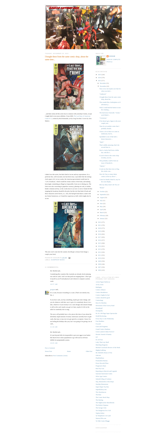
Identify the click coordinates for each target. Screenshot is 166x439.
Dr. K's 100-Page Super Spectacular (106, 313)
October (102, 191)
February (103, 215)
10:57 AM (54, 284)
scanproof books (58, 259)
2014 (99, 246)
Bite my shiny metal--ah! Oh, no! (109, 185)
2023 (99, 80)
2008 (99, 264)
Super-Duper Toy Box (102, 387)
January (102, 218)
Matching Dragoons (102, 345)
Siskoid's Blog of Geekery (103, 379)
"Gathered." (103, 94)
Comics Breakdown (102, 292)
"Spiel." (101, 142)
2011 (99, 255)
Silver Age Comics (101, 376)
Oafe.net (98, 355)
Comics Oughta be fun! (103, 295)
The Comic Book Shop (103, 397)
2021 (99, 225)
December (103, 83)
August (102, 197)
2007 (99, 267)
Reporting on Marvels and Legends (106, 371)
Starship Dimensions (102, 384)
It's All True (99, 340)
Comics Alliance (101, 290)
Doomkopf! (99, 308)
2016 (99, 240)
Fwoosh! (98, 324)
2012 (99, 252)
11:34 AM (53, 327)
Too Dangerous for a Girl (103, 410)
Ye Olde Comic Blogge (103, 421)
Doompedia (99, 311)
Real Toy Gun (100, 368)
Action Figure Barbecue (103, 282)
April (101, 209)
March (102, 212)
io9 (97, 337)
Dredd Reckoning (101, 316)
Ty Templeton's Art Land (103, 416)
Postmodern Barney (102, 361)
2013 (99, 249)
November (103, 86)
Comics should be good (103, 298)
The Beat (98, 395)
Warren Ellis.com (101, 418)
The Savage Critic (101, 408)
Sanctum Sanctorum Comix (104, 374)
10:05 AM (54, 343)
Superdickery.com (101, 389)
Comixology (99, 300)
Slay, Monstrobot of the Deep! (105, 381)
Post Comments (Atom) (60, 355)
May (101, 206)
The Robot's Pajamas (102, 405)
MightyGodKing (101, 350)
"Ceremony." (103, 118)
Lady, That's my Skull (102, 342)
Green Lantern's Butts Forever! (105, 332)
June (101, 203)
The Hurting (99, 400)
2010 (99, 258)
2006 (99, 270)
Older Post (89, 351)
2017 (99, 237)
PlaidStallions (100, 358)
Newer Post (48, 351)
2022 (99, 222)
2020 (99, 228)
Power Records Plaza (102, 363)
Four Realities (100, 321)
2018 (99, 234)
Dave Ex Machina (101, 303)
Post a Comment (50, 348)
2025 (99, 74)
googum (52, 289)
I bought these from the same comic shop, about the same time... (66, 58)
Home (69, 351)
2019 (99, 231)
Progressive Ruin (101, 366)
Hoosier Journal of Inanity (103, 334)
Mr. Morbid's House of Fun (104, 353)
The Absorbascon (101, 392)
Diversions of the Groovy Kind (105, 305)
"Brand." (102, 188)
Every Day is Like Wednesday (105, 319)
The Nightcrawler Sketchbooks (105, 402)
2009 (99, 261)
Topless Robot (100, 413)
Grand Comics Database (103, 329)
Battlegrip (99, 287)
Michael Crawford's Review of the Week (108, 347)
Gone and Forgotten (102, 326)
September (103, 194)
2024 (99, 77)
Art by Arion (99, 284)
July (101, 200)
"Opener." (102, 166)
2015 (99, 243)
